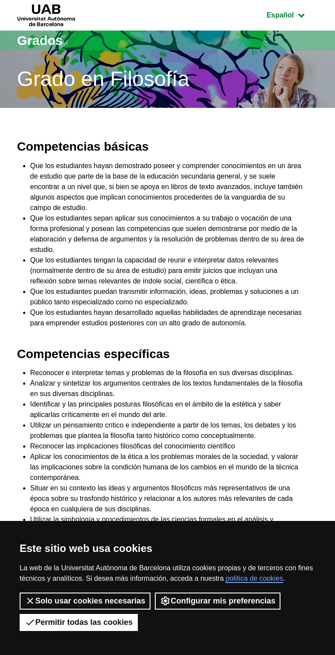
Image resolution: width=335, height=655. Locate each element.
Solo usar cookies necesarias (85, 601)
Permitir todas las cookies (79, 622)
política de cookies (254, 578)
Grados (40, 40)
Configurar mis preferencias (217, 601)
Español (292, 14)
